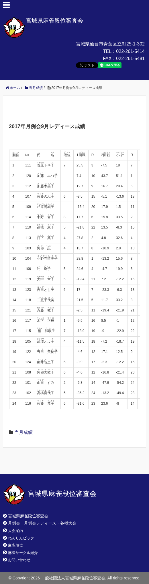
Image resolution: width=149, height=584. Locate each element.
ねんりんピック (21, 538)
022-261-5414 (130, 51)
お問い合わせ (19, 560)
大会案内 (15, 531)
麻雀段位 (15, 545)
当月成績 (23, 432)
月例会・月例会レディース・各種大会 (42, 523)
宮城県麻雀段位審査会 (54, 20)
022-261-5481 (130, 58)
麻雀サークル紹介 (23, 553)
